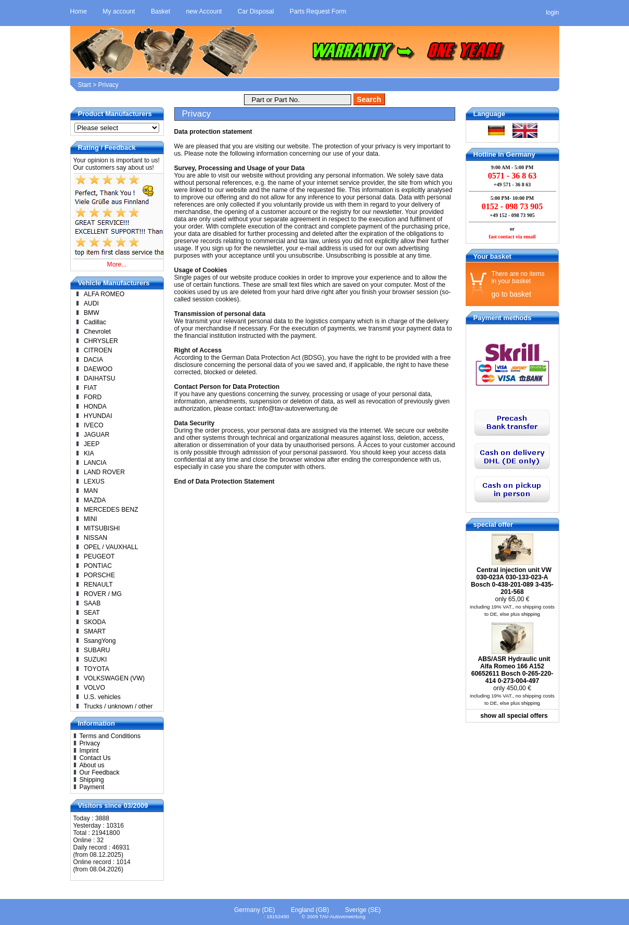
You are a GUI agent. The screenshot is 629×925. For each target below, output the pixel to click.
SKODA (95, 622)
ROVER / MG (103, 594)
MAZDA (95, 500)
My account (118, 11)
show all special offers (514, 715)
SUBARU (97, 650)
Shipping (92, 779)
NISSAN (95, 537)
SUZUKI (95, 659)
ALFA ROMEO (104, 294)
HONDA (95, 406)
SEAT (92, 612)
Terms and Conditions (110, 736)
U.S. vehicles (102, 697)
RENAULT (98, 584)
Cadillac (95, 322)
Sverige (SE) (363, 910)
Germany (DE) (254, 910)
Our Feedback (100, 772)
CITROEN (98, 350)
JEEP (91, 444)
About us (92, 765)
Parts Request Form (318, 11)
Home (78, 11)
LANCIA (95, 462)
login (552, 12)
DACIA (93, 359)
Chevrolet (97, 331)
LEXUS (94, 481)
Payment (92, 787)
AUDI (91, 303)
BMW (91, 312)
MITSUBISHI (102, 528)
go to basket (511, 294)
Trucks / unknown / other (118, 706)
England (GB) (310, 910)
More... (117, 264)
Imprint (89, 750)
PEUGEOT (99, 556)
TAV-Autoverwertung (342, 916)
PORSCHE (99, 575)
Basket (160, 11)
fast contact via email (512, 236)
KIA (89, 453)
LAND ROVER (104, 472)
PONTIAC (98, 565)
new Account (204, 11)
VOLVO (94, 687)
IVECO (94, 425)
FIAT (90, 387)
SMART (95, 631)
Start (84, 84)
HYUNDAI (98, 416)
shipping (530, 614)
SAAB (92, 603)
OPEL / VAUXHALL (111, 547)
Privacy (108, 84)
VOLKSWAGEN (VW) (114, 678)
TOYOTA (96, 669)
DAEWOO (98, 369)
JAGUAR (96, 434)
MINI (90, 519)
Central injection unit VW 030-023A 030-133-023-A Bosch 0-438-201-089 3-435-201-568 (512, 580)
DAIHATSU (99, 378)
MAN (91, 491)
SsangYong (100, 640)
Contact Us (95, 758)
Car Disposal (256, 11)
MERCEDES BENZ (111, 509)
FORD (92, 397)
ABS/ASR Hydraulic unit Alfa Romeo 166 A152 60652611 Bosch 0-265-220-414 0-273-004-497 (512, 670)
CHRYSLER (101, 341)
